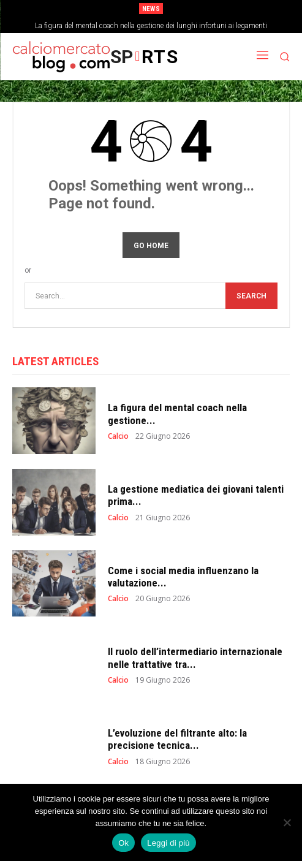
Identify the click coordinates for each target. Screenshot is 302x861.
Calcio (118, 436)
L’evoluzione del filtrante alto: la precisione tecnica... (177, 739)
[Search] (251, 296)
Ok (123, 843)
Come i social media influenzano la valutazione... (183, 576)
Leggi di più (168, 843)
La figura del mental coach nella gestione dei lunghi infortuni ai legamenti (151, 25)
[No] (287, 822)
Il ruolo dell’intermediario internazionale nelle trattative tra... (195, 657)
